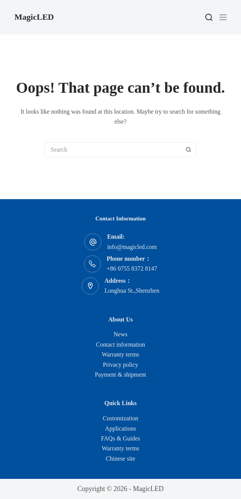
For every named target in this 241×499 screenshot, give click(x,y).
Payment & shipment (120, 374)
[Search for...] (112, 149)
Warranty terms (120, 354)
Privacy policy (120, 364)
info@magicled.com (132, 247)
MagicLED (34, 17)
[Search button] (188, 149)
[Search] (209, 17)
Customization (120, 418)
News (120, 334)
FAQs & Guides (120, 438)
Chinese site (120, 458)
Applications (120, 428)
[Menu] (223, 17)
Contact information (120, 344)
